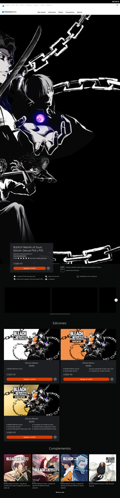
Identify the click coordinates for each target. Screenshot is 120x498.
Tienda (42, 5)
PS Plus (22, 5)
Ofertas (60, 10)
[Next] (116, 298)
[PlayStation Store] (9, 10)
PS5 (13, 5)
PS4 (17, 5)
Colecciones (52, 10)
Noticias (36, 5)
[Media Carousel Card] (27, 298)
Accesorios (28, 5)
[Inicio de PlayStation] (3, 5)
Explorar (79, 10)
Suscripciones (70, 10)
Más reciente (42, 10)
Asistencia (48, 5)
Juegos (7, 5)
